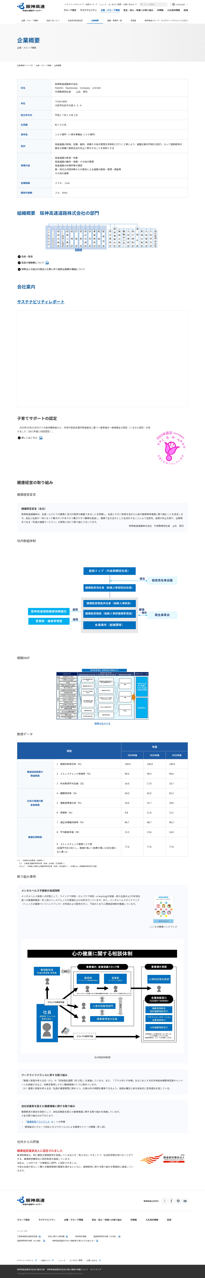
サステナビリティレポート (40, 301)
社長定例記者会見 (75, 20)
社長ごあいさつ (52, 20)
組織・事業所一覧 (114, 20)
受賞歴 (133, 20)
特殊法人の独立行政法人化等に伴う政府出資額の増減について (53, 269)
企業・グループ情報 (29, 20)
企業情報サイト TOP (25, 65)
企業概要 (95, 20)
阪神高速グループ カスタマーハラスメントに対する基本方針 (170, 20)
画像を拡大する (102, 723)
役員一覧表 (27, 256)
